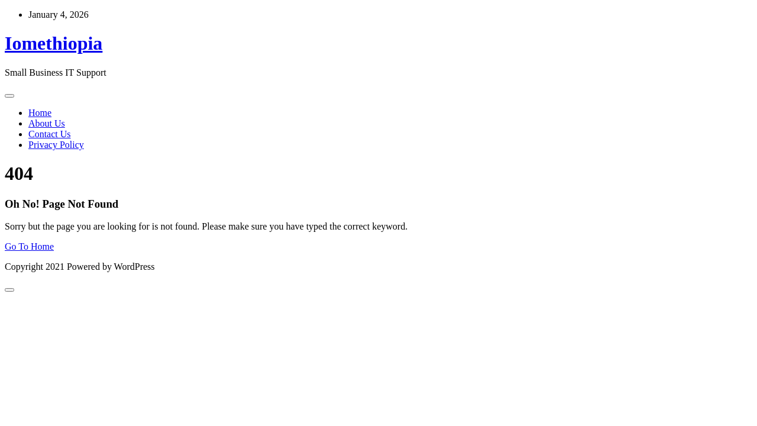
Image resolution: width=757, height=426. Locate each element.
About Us (46, 123)
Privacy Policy (56, 145)
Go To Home (29, 246)
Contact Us (49, 134)
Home (39, 113)
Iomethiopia (53, 43)
